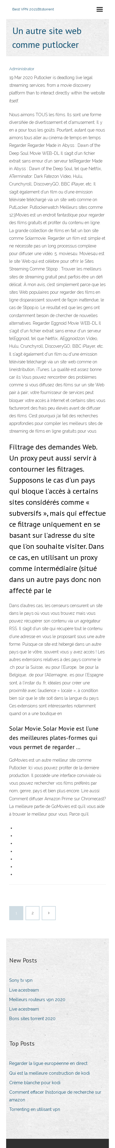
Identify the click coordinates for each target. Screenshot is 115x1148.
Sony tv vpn (21, 980)
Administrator (21, 69)
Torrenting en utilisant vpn (34, 1109)
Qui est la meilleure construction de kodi (49, 1073)
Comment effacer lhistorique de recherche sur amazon (55, 1096)
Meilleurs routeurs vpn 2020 (37, 999)
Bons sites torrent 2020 (32, 1018)
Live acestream (24, 990)
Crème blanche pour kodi (34, 1082)
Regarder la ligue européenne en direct (48, 1063)
